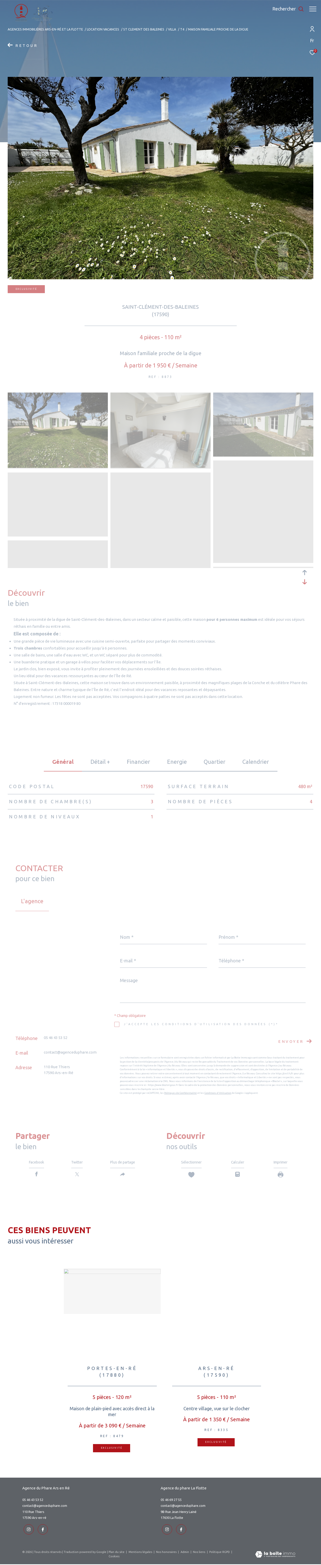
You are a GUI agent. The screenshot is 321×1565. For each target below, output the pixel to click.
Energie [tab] (177, 761)
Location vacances (103, 29)
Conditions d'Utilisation (217, 1093)
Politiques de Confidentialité (180, 1093)
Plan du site (117, 1552)
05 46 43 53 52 (55, 1037)
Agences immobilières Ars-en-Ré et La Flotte (45, 29)
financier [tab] (138, 761)
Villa (172, 29)
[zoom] (58, 466)
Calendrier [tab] (255, 761)
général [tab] (63, 761)
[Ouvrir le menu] (313, 9)
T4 (182, 29)
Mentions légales (141, 1552)
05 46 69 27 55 (171, 1502)
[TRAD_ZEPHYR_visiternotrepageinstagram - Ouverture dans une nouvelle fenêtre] (27, 1530)
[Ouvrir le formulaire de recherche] (285, 9)
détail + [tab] (100, 761)
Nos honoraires (166, 1552)
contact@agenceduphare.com (70, 1052)
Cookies (114, 1557)
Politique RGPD (219, 1552)
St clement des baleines (143, 29)
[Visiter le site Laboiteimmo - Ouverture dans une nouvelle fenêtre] (275, 1555)
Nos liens (199, 1552)
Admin (185, 1552)
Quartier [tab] (214, 761)
